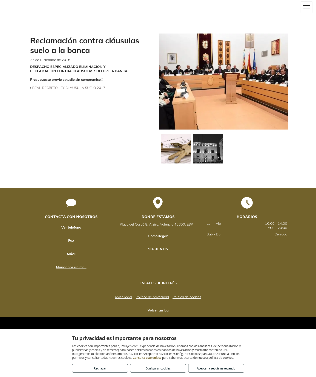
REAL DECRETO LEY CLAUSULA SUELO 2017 (68, 87)
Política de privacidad (152, 297)
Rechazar (100, 368)
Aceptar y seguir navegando (216, 368)
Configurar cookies (158, 368)
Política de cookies (187, 297)
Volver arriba (158, 310)
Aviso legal (123, 297)
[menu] (306, 7)
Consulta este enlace (147, 358)
